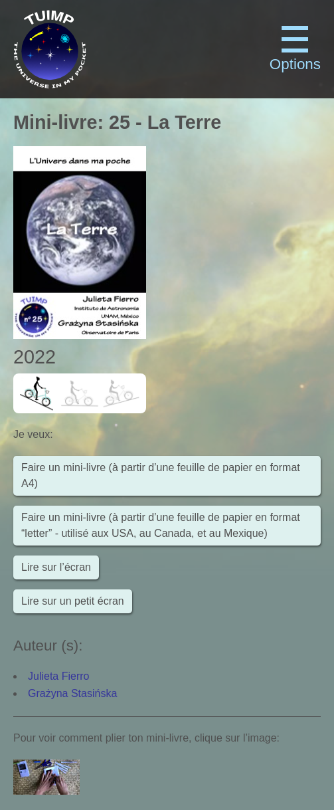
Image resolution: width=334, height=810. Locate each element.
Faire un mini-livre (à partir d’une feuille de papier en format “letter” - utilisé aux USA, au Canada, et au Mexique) (160, 525)
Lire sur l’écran (56, 567)
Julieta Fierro (58, 676)
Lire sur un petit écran (72, 601)
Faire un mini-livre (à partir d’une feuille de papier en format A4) (160, 475)
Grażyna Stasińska (72, 693)
